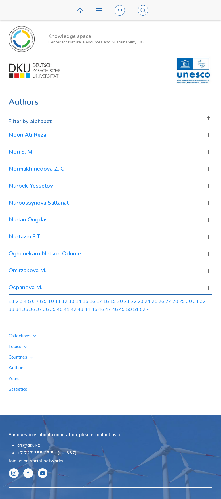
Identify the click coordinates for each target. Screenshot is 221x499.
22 (134, 301)
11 (58, 301)
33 (11, 309)
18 (106, 301)
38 (46, 309)
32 (203, 301)
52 (143, 309)
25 (154, 301)
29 (182, 301)
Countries (21, 357)
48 (115, 309)
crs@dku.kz (28, 445)
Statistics (18, 389)
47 (108, 309)
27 (168, 301)
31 (196, 301)
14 (78, 301)
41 (67, 309)
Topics (18, 346)
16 (92, 301)
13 (72, 301)
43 (80, 309)
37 (39, 309)
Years (14, 378)
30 (189, 301)
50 (129, 309)
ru (120, 10)
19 (113, 301)
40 (60, 309)
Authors (17, 368)
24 (147, 301)
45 (94, 309)
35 (25, 309)
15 (85, 301)
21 (127, 301)
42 (74, 309)
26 (161, 301)
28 (175, 301)
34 (18, 309)
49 (122, 309)
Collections (22, 336)
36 (32, 309)
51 (136, 309)
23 (141, 301)
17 (99, 301)
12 (65, 301)
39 (53, 309)
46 (101, 309)
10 (51, 301)
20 (120, 301)
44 (87, 309)
